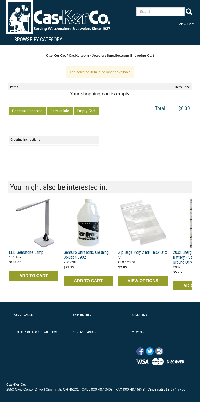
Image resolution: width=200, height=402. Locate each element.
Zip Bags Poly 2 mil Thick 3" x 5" (142, 255)
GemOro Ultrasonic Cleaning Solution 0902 (86, 255)
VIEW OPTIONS (143, 280)
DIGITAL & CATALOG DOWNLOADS (35, 332)
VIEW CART (139, 332)
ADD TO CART (33, 276)
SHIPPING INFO (82, 314)
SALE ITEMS (139, 314)
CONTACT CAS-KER (84, 332)
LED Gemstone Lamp (26, 252)
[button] (27, 111)
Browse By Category (38, 39)
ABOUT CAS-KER (24, 314)
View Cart (186, 24)
